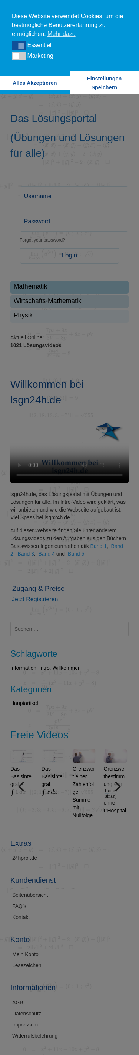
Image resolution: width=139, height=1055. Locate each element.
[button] (19, 45)
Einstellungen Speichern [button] (104, 83)
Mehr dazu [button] (61, 34)
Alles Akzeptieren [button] (35, 83)
